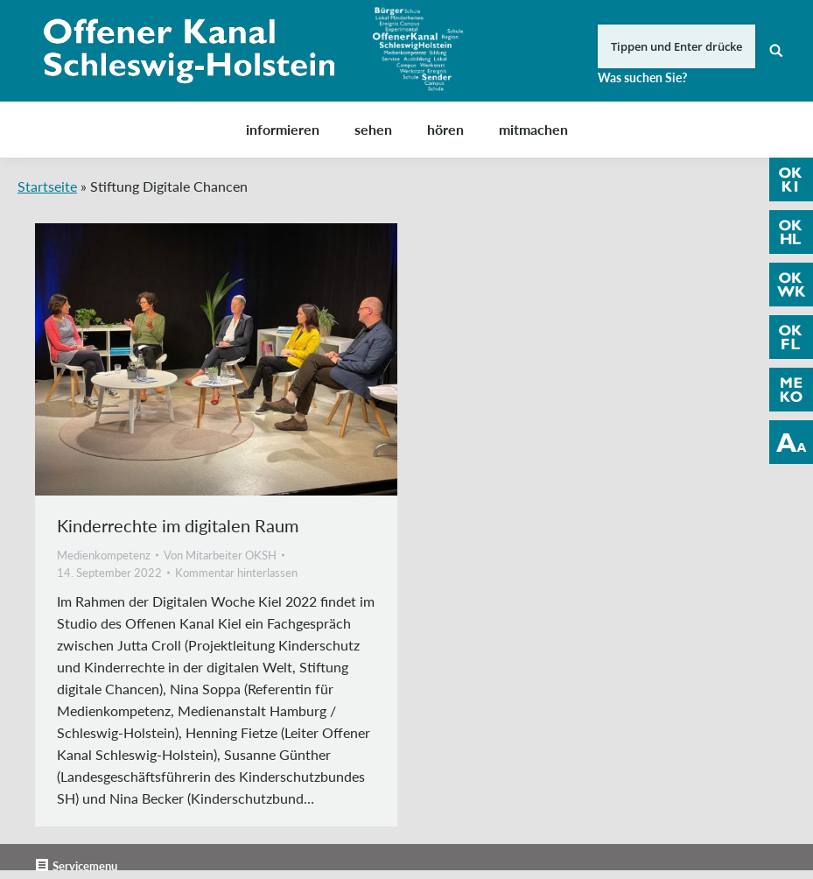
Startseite (47, 186)
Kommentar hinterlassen (236, 573)
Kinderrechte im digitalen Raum (177, 525)
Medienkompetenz (104, 555)
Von (220, 555)
